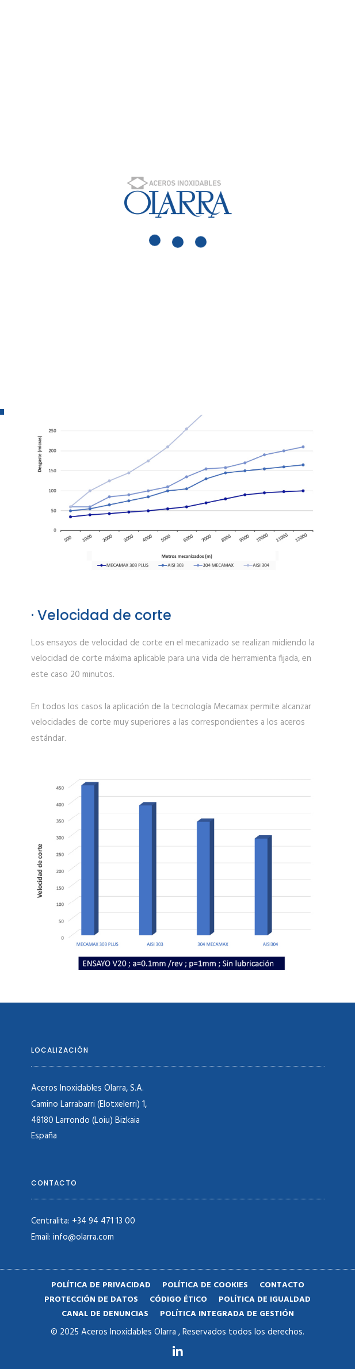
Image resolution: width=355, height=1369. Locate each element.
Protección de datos (91, 1299)
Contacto (281, 1285)
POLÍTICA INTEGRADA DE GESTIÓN (227, 1314)
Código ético (178, 1299)
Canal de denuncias (105, 1314)
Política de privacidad (101, 1285)
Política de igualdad (265, 1299)
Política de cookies (205, 1285)
